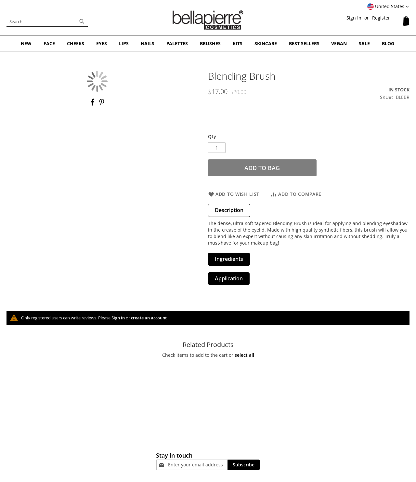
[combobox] (47, 21)
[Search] (81, 21)
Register (381, 18)
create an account (149, 317)
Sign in (118, 317)
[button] (388, 6)
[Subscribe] (244, 464)
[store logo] (208, 20)
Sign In (353, 18)
